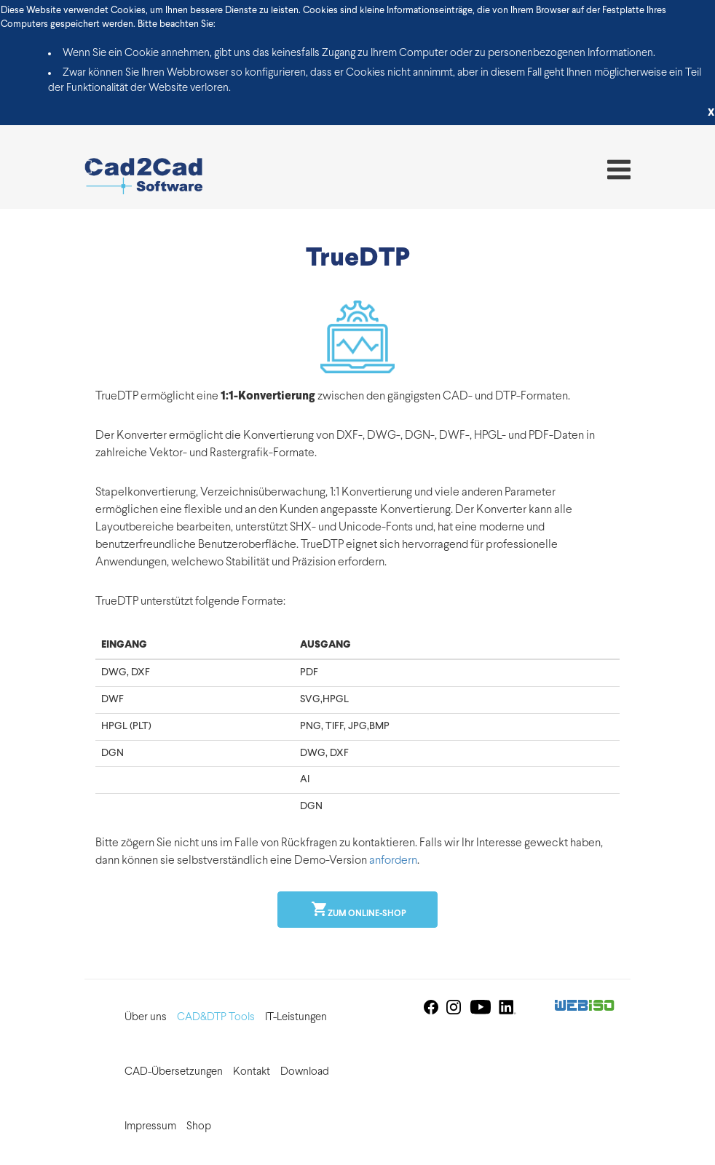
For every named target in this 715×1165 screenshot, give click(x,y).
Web (585, 1007)
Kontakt (251, 1072)
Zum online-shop (366, 914)
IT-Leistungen (296, 1017)
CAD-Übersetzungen (174, 1072)
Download (304, 1072)
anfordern (393, 861)
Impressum (150, 1126)
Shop (198, 1126)
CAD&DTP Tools (216, 1017)
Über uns (146, 1017)
